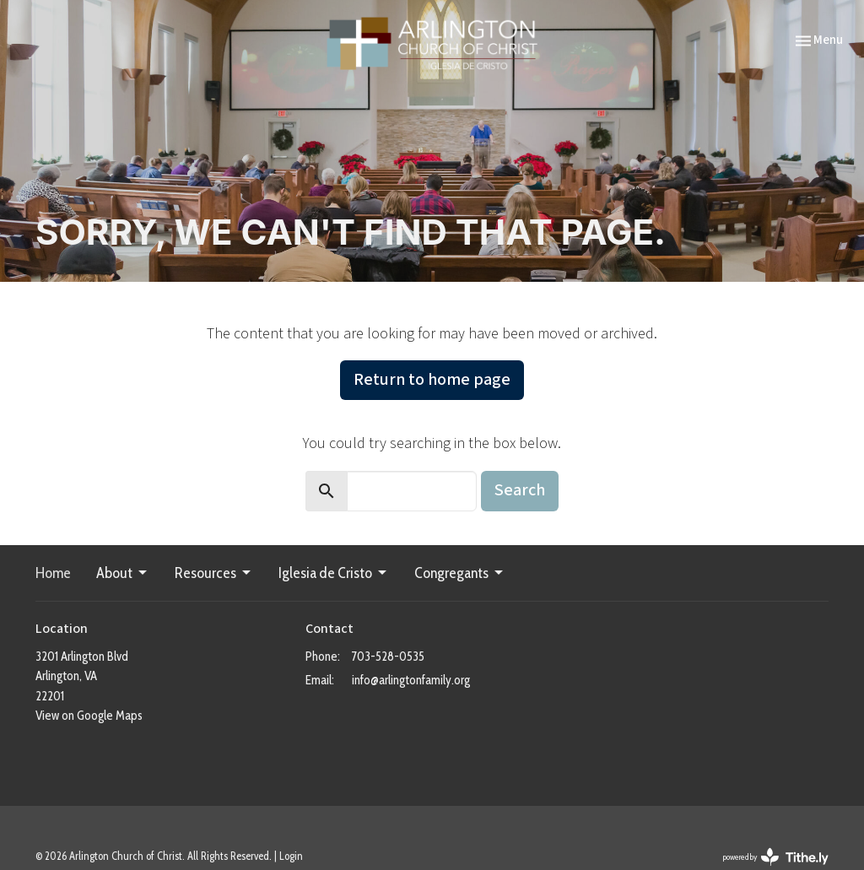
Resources (214, 573)
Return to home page (432, 380)
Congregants (459, 573)
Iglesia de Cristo (333, 573)
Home (53, 573)
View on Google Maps (89, 715)
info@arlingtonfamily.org (411, 680)
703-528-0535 (388, 656)
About (122, 573)
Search (519, 490)
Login (291, 856)
